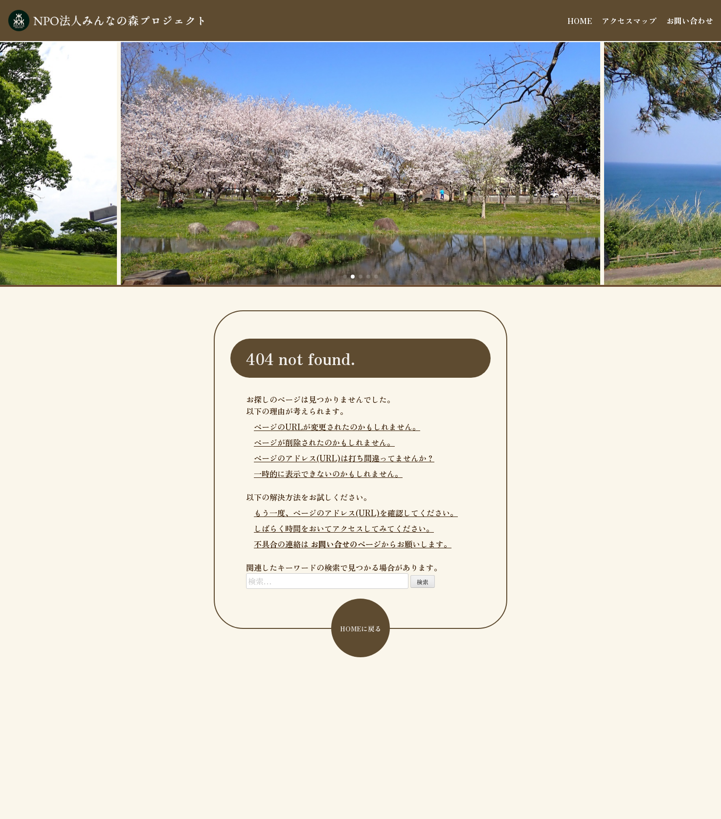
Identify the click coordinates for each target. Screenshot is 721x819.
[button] (345, 277)
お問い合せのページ (346, 544)
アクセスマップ (629, 20)
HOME (579, 20)
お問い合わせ (689, 20)
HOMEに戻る (361, 628)
